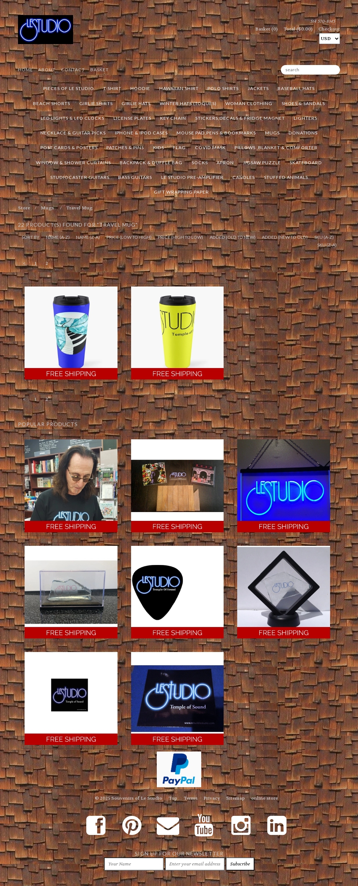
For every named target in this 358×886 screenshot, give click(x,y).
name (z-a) (88, 237)
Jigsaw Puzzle (262, 162)
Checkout (329, 29)
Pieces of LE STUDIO (68, 88)
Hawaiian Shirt (179, 88)
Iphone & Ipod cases (141, 133)
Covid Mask (210, 147)
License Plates (132, 118)
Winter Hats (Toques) (188, 103)
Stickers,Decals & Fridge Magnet (240, 118)
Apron (225, 162)
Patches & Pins (125, 147)
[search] (310, 70)
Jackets (258, 88)
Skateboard (306, 162)
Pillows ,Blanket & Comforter (276, 147)
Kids (158, 147)
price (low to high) (129, 237)
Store (24, 208)
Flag (179, 147)
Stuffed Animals (286, 177)
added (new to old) (285, 237)
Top (173, 798)
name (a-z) (58, 237)
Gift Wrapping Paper (181, 192)
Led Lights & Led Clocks (72, 118)
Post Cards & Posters (69, 147)
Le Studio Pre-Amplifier (192, 177)
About (46, 69)
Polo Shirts (223, 88)
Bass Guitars (135, 177)
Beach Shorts (51, 103)
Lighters (305, 118)
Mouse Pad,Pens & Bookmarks (216, 133)
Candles (243, 177)
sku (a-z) (324, 237)
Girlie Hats (136, 103)
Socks (200, 162)
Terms (191, 798)
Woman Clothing (248, 103)
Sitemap (235, 798)
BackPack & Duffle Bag (151, 162)
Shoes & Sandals (303, 103)
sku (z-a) (327, 245)
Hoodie (140, 88)
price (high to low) (180, 237)
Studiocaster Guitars (79, 177)
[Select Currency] (329, 38)
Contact (73, 69)
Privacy (211, 798)
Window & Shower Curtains (73, 162)
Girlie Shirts (96, 103)
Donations (303, 133)
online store (264, 798)
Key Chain (173, 118)
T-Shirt (112, 88)
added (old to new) (233, 237)
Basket (99, 69)
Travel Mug (79, 208)
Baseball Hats (296, 88)
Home (25, 69)
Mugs (272, 133)
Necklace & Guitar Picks (73, 133)
